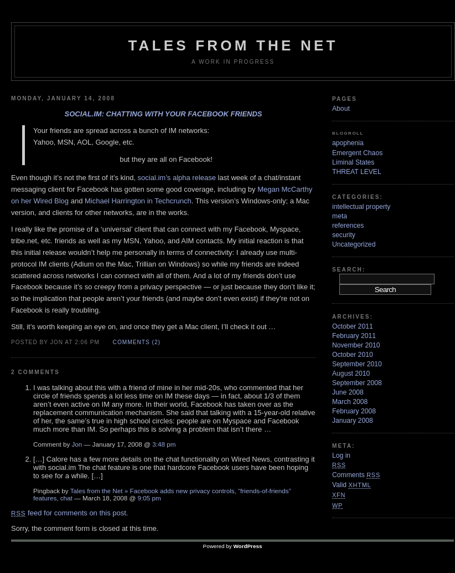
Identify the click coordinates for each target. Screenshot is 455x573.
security (343, 235)
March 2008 (350, 402)
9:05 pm (149, 498)
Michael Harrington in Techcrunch (138, 201)
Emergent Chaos (357, 153)
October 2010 (352, 355)
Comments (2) (137, 342)
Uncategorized (353, 244)
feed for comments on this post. (69, 513)
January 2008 (352, 420)
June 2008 (348, 392)
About (341, 108)
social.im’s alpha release (177, 177)
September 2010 (357, 364)
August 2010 (351, 373)
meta (339, 216)
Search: (348, 270)
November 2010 (356, 345)
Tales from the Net (233, 45)
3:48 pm (163, 444)
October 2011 (352, 326)
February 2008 (354, 411)
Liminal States (353, 162)
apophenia (348, 143)
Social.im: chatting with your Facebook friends (163, 114)
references (348, 225)
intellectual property (361, 207)
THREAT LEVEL (356, 172)
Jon (77, 444)
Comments (356, 475)
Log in (341, 455)
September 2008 (357, 383)
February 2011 (354, 336)
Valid (351, 485)
